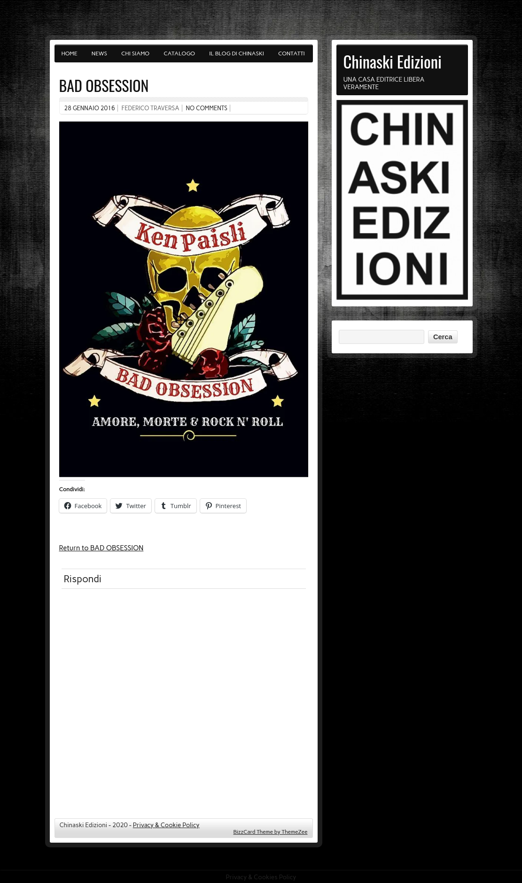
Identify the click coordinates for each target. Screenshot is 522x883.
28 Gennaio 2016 (89, 108)
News (99, 53)
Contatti (291, 53)
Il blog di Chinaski (236, 53)
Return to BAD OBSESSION (101, 548)
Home (70, 53)
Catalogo (179, 53)
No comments (206, 108)
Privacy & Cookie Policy (166, 825)
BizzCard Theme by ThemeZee (271, 832)
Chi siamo (135, 53)
